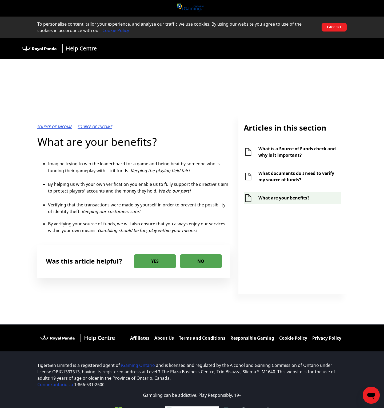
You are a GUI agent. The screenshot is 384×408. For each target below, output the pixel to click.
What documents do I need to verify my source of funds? (296, 176)
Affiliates (139, 338)
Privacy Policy (326, 338)
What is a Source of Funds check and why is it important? (297, 152)
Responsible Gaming (252, 338)
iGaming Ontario (138, 365)
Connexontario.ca (55, 384)
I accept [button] (334, 27)
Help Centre (81, 48)
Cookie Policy (115, 30)
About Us (164, 338)
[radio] (155, 261)
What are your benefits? (284, 198)
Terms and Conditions (202, 338)
